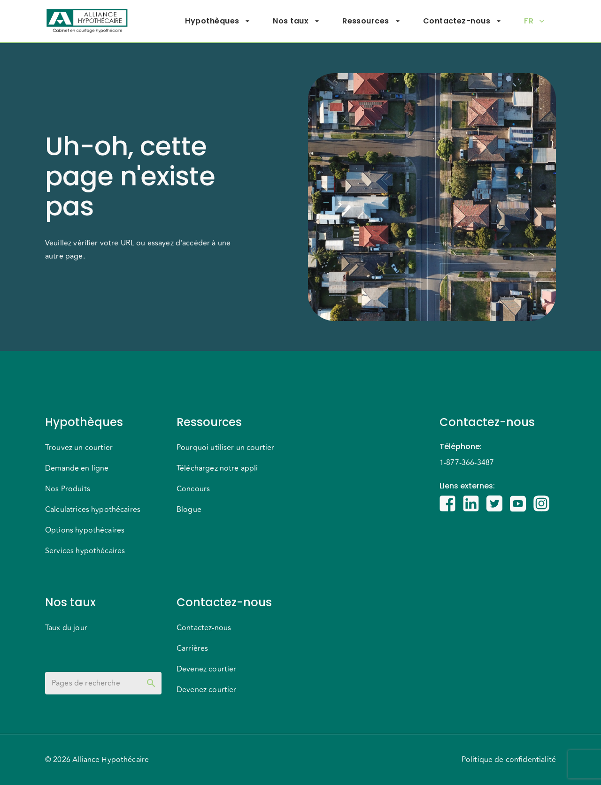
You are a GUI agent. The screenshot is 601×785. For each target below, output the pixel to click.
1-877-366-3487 (466, 462)
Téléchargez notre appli (217, 468)
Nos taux (296, 21)
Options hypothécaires (84, 530)
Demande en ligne (76, 468)
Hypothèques (218, 21)
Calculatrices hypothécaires (92, 509)
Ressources (371, 21)
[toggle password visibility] (151, 683)
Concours (193, 489)
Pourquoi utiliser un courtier (225, 447)
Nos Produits (67, 489)
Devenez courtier (206, 669)
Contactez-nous (462, 21)
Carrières (192, 648)
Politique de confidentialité (509, 759)
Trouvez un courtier (79, 447)
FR (534, 21)
